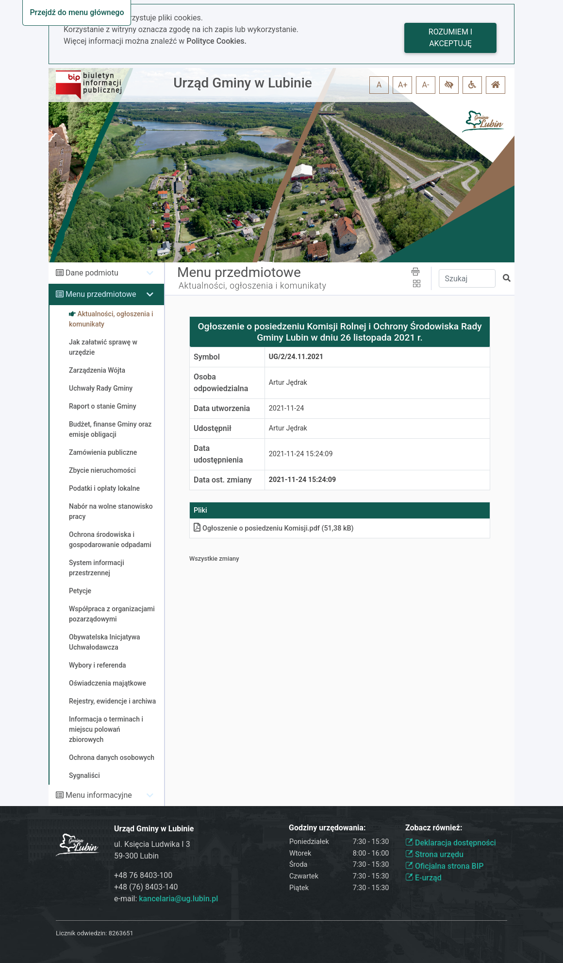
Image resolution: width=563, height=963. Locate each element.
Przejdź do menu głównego (77, 12)
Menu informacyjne (99, 795)
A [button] (379, 84)
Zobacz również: (434, 827)
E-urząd (423, 877)
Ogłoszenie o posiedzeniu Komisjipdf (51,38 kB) (274, 528)
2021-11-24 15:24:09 (301, 454)
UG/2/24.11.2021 (296, 357)
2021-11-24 (286, 408)
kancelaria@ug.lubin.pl (178, 898)
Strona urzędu (434, 854)
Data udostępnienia (218, 454)
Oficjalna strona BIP (444, 866)
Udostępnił (213, 428)
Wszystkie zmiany (214, 558)
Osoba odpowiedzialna (221, 382)
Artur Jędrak (288, 382)
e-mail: (166, 898)
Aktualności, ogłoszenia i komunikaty (252, 286)
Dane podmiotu (92, 272)
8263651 (121, 933)
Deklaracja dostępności (450, 842)
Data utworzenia (222, 408)
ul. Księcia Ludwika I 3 (152, 844)
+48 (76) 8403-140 (146, 887)
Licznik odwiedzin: (81, 933)
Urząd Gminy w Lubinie (242, 83)
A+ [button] (403, 84)
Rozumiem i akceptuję (450, 37)
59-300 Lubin (136, 855)
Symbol (207, 356)
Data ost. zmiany (223, 479)
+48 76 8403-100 (143, 875)
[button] (449, 85)
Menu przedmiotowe (101, 294)
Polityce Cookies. (216, 41)
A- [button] (426, 84)
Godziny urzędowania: (327, 827)
